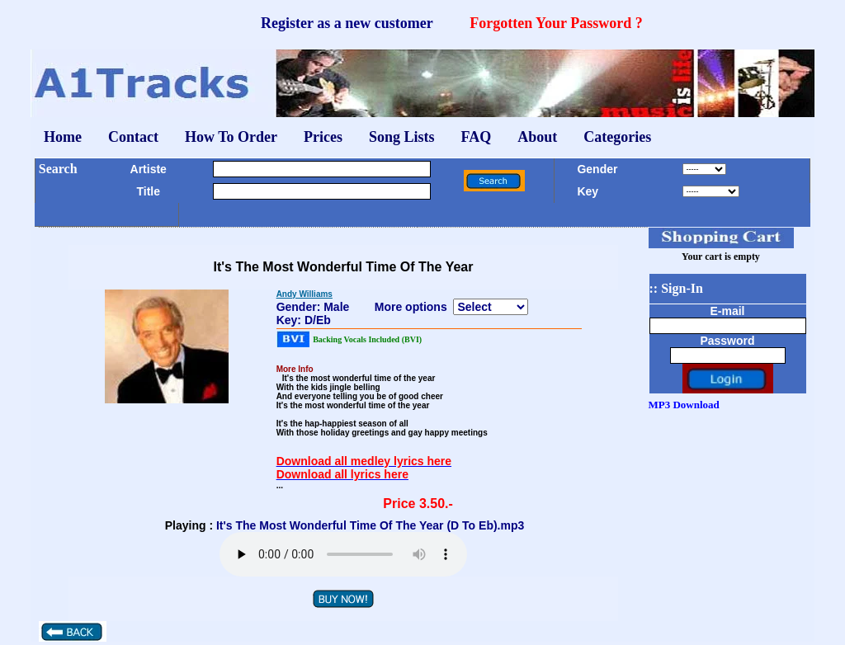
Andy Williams (304, 294)
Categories (617, 137)
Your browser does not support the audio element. (343, 554)
